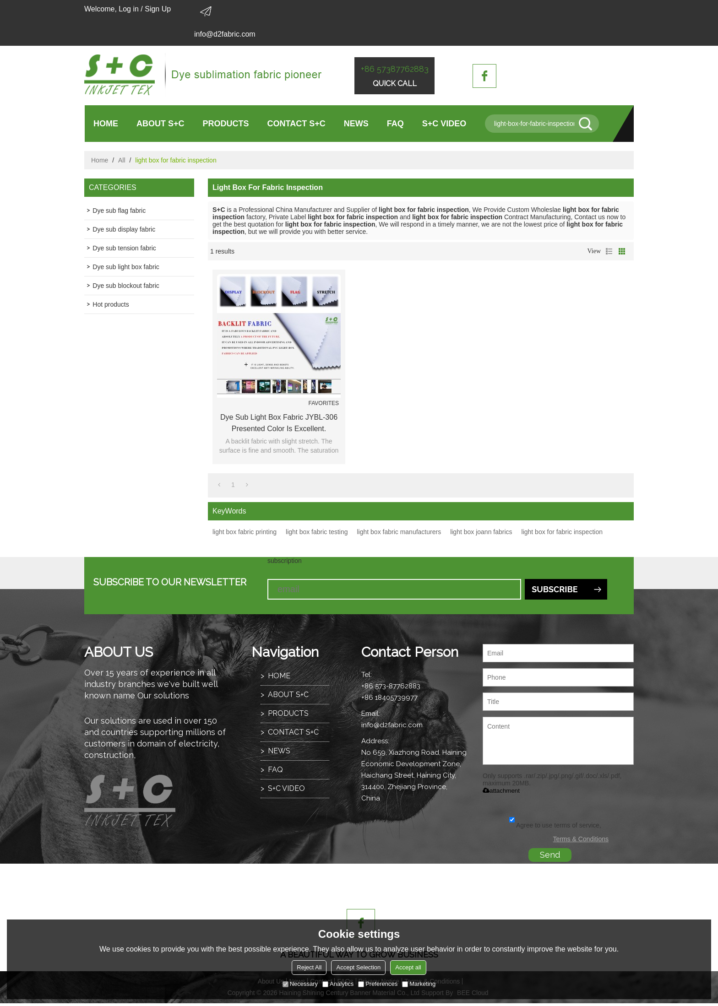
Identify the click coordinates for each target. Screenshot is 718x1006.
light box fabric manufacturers (399, 531)
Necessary (300, 983)
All (121, 160)
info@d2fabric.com (225, 34)
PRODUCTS (226, 123)
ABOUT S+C (160, 123)
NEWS (356, 123)
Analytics (338, 983)
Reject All (309, 967)
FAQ (395, 123)
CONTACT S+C (296, 123)
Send (550, 855)
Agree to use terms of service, (555, 825)
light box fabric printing (244, 531)
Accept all (408, 967)
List (609, 251)
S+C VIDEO (444, 123)
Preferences (377, 983)
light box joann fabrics (481, 531)
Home (99, 160)
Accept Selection (358, 967)
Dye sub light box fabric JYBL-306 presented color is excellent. (278, 423)
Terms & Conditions (581, 839)
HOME (105, 123)
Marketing (418, 983)
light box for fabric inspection (562, 531)
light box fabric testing (317, 531)
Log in (129, 9)
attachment (501, 790)
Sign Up (158, 9)
